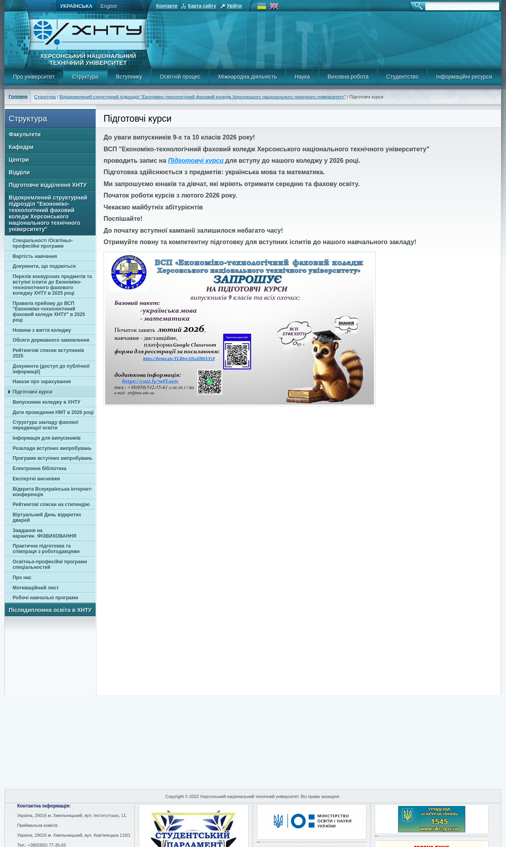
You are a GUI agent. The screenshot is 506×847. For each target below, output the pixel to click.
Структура (85, 76)
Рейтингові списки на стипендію (51, 504)
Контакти (166, 6)
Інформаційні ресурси (464, 76)
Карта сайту (202, 6)
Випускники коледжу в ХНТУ (46, 402)
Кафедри (21, 147)
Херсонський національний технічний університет (88, 59)
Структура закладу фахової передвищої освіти (45, 425)
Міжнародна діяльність (247, 76)
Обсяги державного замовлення (51, 340)
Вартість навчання (35, 256)
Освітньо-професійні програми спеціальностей (50, 564)
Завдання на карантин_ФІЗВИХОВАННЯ (44, 533)
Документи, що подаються (44, 266)
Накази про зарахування (42, 381)
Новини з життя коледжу (42, 330)
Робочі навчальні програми (45, 597)
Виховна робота (348, 76)
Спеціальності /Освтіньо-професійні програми (43, 243)
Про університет (34, 76)
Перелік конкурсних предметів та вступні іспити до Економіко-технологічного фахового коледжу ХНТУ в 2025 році (52, 285)
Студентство (402, 76)
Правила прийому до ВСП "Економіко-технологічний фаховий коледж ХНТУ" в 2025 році (49, 312)
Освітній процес (180, 76)
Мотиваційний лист (36, 588)
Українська (76, 6)
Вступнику (129, 76)
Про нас (22, 577)
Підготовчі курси (32, 392)
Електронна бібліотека (39, 468)
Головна (18, 96)
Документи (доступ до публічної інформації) (51, 369)
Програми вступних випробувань (53, 458)
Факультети (25, 134)
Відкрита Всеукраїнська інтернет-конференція (53, 491)
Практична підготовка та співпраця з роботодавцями (46, 548)
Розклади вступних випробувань (52, 448)
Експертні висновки (36, 479)
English (108, 6)
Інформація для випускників (47, 438)
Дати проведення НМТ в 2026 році (53, 412)
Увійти (234, 6)
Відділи (19, 172)
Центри (19, 159)
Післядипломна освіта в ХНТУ (50, 610)
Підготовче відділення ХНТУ (48, 185)
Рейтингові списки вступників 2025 (48, 353)
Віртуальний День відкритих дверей (47, 517)
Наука (302, 76)
